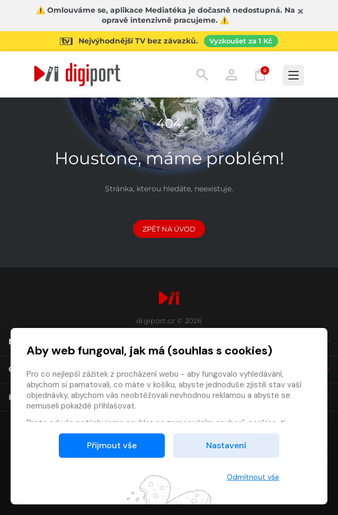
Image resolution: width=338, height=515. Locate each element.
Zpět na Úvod (169, 229)
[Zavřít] (300, 11)
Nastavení (226, 445)
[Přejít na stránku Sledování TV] (169, 41)
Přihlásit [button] (231, 75)
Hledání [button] (202, 75)
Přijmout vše (112, 445)
